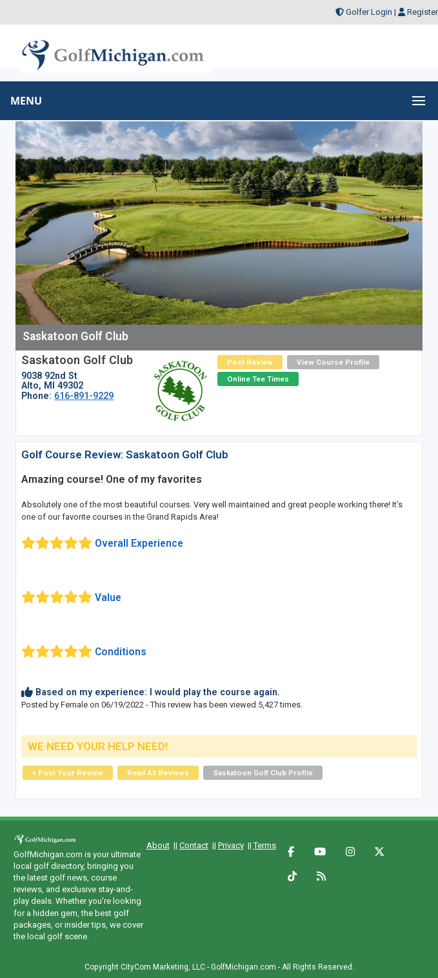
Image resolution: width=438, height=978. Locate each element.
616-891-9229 (84, 396)
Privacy (231, 845)
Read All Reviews (158, 772)
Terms (265, 845)
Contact (193, 845)
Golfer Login (369, 12)
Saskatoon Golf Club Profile (263, 772)
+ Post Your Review (67, 772)
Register (422, 12)
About (158, 845)
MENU (26, 101)
